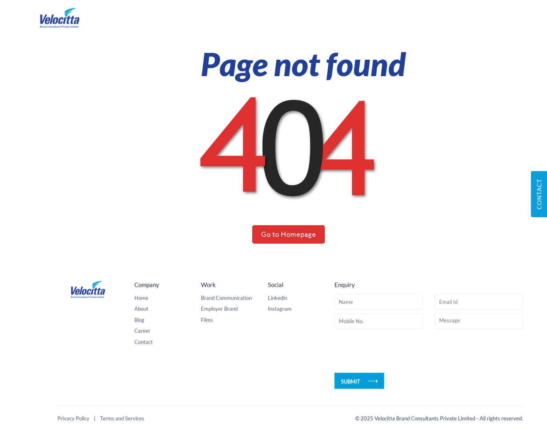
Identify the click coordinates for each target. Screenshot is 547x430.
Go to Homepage (288, 234)
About (141, 317)
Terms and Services (122, 419)
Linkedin (277, 306)
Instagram (280, 317)
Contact (143, 350)
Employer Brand (219, 317)
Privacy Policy (73, 419)
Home (141, 306)
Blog (139, 328)
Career (142, 339)
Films (207, 328)
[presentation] (395, 359)
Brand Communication (226, 306)
